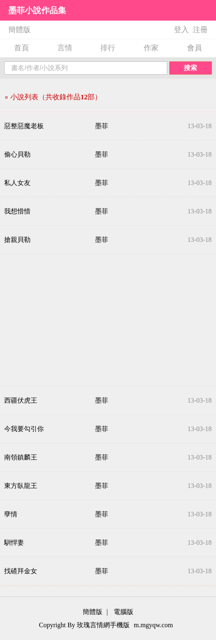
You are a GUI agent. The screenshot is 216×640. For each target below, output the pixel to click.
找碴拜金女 (20, 570)
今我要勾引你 (24, 428)
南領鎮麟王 (20, 457)
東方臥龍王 (20, 485)
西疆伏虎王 (20, 400)
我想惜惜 (17, 211)
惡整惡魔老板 (24, 125)
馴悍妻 (14, 542)
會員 (194, 48)
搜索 (190, 67)
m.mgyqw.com (153, 624)
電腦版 (123, 611)
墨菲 (101, 125)
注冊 (200, 30)
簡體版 (19, 30)
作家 (151, 48)
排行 (107, 48)
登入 (181, 30)
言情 (64, 48)
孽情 (10, 514)
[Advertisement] (108, 320)
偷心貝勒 (17, 154)
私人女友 (17, 182)
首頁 (21, 48)
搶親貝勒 (17, 239)
